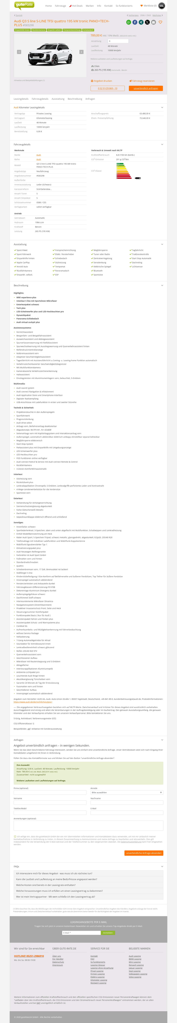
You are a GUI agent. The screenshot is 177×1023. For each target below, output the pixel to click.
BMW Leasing (135, 959)
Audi (39, 155)
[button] (128, 22)
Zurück (19, 15)
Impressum (57, 965)
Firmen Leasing (98, 974)
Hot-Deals (77, 5)
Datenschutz (58, 962)
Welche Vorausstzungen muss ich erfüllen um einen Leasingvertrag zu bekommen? (59, 890)
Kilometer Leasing (99, 980)
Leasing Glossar (98, 965)
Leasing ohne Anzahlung (102, 968)
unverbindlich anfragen (146, 88)
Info (99, 5)
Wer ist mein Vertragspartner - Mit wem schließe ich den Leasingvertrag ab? (55, 896)
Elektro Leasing (98, 977)
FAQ (92, 959)
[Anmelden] (108, 933)
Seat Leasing (134, 971)
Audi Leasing (135, 956)
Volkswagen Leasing (138, 974)
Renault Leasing (136, 965)
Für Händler (57, 959)
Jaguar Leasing (135, 968)
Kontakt (108, 5)
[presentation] (19, 52)
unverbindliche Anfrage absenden (144, 853)
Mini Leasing (135, 962)
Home (48, 5)
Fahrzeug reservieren (142, 80)
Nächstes (157, 15)
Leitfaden (19, 1000)
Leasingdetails (21, 98)
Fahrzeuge (60, 5)
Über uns (56, 956)
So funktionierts (124, 5)
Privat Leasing (97, 971)
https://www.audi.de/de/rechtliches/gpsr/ (33, 702)
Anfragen (90, 98)
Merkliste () (150, 5)
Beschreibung (75, 98)
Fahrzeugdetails (40, 98)
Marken (90, 5)
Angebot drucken (101, 80)
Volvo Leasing (135, 977)
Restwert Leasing (98, 983)
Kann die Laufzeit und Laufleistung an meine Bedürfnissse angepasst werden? (56, 879)
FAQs (16, 866)
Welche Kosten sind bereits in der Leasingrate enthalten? (46, 885)
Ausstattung (58, 98)
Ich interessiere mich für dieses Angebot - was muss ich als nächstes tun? (54, 873)
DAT (38, 1003)
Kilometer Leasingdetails (29, 107)
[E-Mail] (81, 933)
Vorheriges (134, 15)
